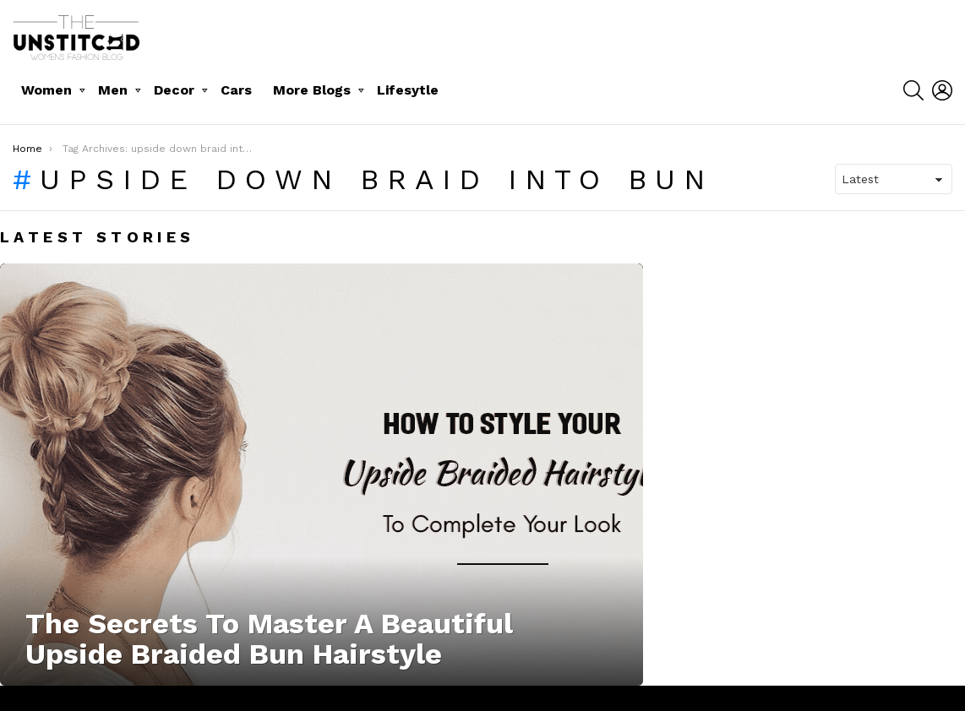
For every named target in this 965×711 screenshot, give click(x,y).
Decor (174, 90)
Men (113, 90)
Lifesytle (408, 90)
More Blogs (312, 90)
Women (46, 90)
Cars (236, 90)
